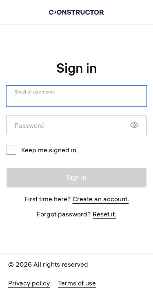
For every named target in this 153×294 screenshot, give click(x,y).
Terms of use (77, 283)
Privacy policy (29, 283)
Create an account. (101, 199)
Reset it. (104, 214)
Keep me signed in (41, 150)
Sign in (76, 177)
